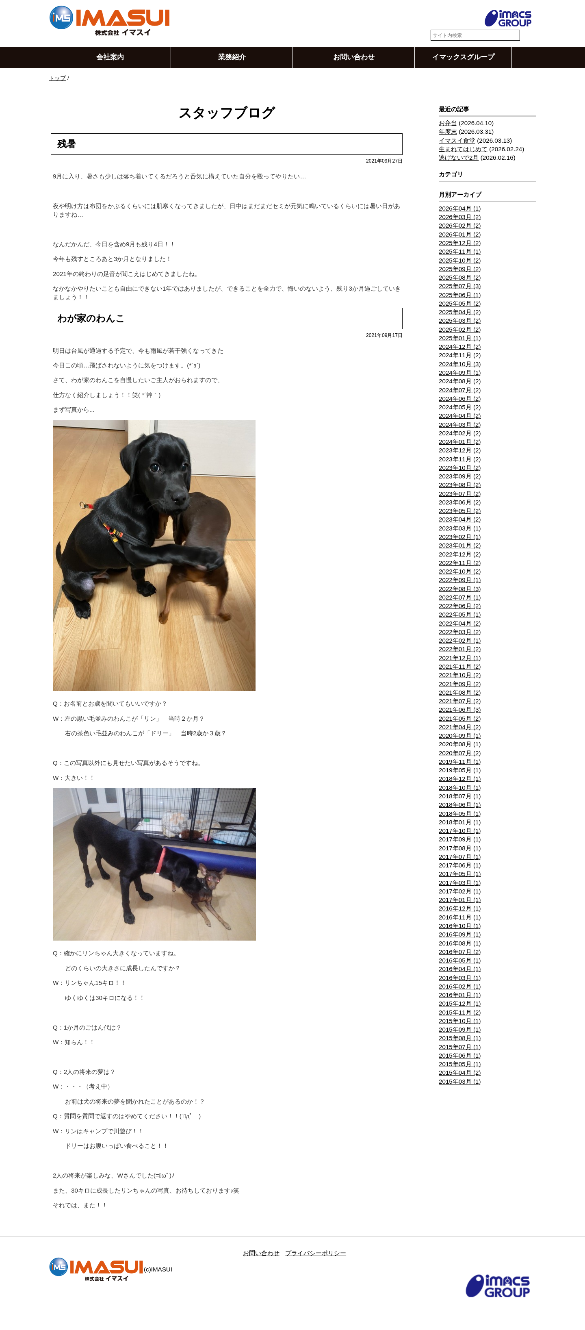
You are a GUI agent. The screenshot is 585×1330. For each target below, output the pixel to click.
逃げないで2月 (459, 157)
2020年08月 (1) (460, 744)
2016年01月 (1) (460, 995)
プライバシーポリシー (315, 1253)
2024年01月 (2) (460, 442)
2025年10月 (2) (460, 260)
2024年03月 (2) (460, 424)
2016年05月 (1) (460, 960)
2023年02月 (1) (460, 537)
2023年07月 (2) (460, 493)
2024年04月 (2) (460, 416)
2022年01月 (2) (460, 649)
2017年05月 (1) (460, 874)
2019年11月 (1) (460, 761)
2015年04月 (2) (460, 1072)
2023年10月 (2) (460, 467)
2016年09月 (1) (460, 934)
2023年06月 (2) (460, 502)
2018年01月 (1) (460, 822)
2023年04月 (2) (460, 519)
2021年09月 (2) (460, 683)
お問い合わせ (354, 57)
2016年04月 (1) (460, 969)
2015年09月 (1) (460, 1029)
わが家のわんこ (91, 318)
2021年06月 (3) (460, 709)
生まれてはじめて (463, 149)
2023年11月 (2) (460, 459)
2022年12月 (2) (460, 554)
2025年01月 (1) (460, 338)
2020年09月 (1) (460, 735)
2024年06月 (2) (460, 398)
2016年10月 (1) (460, 926)
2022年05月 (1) (460, 614)
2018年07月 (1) (460, 796)
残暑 (66, 144)
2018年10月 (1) (460, 787)
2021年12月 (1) (460, 657)
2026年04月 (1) (460, 208)
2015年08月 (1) (460, 1038)
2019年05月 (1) (460, 770)
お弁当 (448, 123)
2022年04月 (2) (460, 623)
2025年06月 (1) (460, 294)
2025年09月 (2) (460, 268)
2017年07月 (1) (460, 856)
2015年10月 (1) (460, 1020)
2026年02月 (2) (460, 225)
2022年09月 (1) (460, 580)
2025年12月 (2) (460, 243)
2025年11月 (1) (460, 251)
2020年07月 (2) (460, 753)
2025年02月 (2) (460, 329)
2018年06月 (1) (460, 805)
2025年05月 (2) (460, 303)
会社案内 (110, 57)
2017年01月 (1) (460, 900)
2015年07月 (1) (460, 1046)
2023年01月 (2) (460, 545)
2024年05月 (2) (460, 407)
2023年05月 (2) (460, 511)
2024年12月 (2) (460, 346)
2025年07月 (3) (460, 286)
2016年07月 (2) (460, 951)
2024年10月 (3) (460, 364)
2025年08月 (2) (460, 277)
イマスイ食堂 (457, 140)
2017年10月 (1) (460, 831)
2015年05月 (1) (460, 1064)
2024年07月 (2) (460, 390)
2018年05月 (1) (460, 813)
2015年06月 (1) (460, 1055)
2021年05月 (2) (460, 718)
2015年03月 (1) (460, 1081)
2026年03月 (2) (460, 217)
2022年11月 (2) (460, 562)
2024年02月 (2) (460, 433)
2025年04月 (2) (460, 312)
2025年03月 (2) (460, 320)
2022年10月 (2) (460, 571)
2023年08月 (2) (460, 485)
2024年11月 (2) (460, 355)
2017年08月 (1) (460, 848)
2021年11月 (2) (460, 666)
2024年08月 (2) (460, 381)
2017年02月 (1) (460, 891)
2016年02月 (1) (460, 986)
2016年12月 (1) (460, 908)
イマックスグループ (463, 57)
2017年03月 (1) (460, 882)
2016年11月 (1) (460, 917)
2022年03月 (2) (460, 631)
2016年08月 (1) (460, 943)
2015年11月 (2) (460, 1012)
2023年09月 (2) (460, 476)
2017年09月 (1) (460, 839)
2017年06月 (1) (460, 865)
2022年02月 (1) (460, 640)
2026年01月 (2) (460, 234)
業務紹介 (232, 57)
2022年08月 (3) (460, 588)
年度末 (448, 131)
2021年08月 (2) (460, 692)
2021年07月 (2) (460, 701)
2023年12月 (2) (460, 450)
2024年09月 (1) (460, 372)
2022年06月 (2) (460, 606)
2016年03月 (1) (460, 977)
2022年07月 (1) (460, 597)
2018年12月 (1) (460, 779)
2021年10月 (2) (460, 675)
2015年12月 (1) (460, 1003)
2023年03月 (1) (460, 528)
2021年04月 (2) (460, 727)
